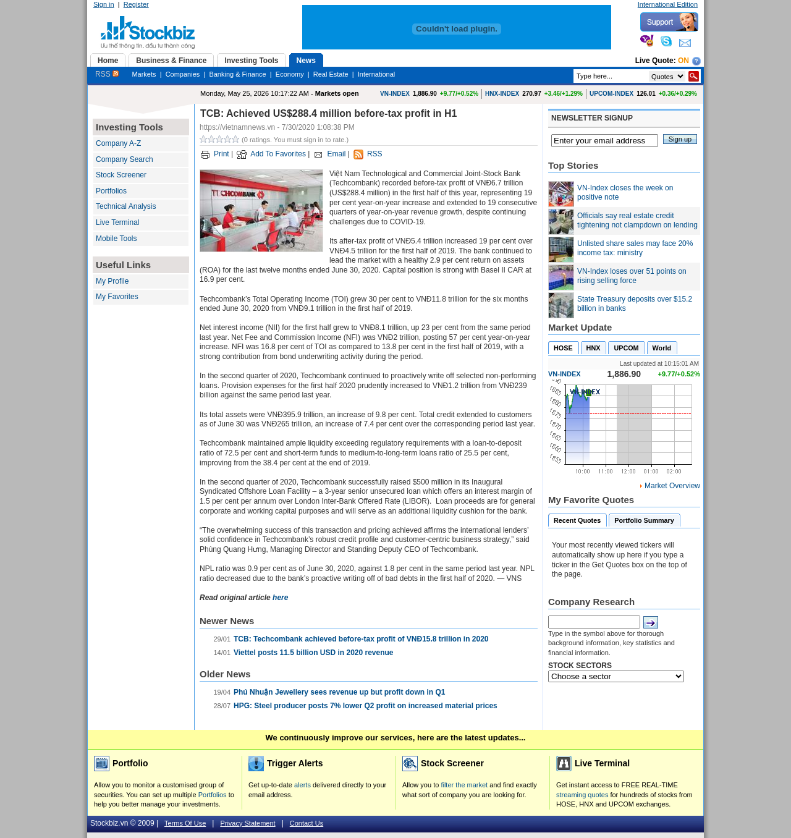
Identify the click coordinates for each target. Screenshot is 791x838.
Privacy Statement (247, 823)
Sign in (103, 4)
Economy (290, 74)
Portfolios (111, 191)
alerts (302, 785)
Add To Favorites (278, 154)
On (683, 60)
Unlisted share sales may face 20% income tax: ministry (635, 248)
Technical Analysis (126, 206)
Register (136, 4)
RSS (107, 74)
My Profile (112, 281)
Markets (144, 74)
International (377, 74)
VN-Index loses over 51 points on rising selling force (632, 276)
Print (221, 154)
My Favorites (117, 296)
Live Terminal (117, 222)
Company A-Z (118, 143)
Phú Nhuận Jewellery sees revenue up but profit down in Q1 (339, 692)
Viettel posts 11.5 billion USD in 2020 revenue (314, 652)
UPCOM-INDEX (611, 93)
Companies (183, 74)
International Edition (668, 4)
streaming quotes (582, 794)
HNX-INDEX (502, 93)
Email (336, 154)
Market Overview (672, 485)
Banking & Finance (237, 74)
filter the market (464, 785)
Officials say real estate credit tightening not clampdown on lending (637, 220)
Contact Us (306, 823)
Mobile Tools (116, 238)
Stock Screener (121, 175)
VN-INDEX (395, 93)
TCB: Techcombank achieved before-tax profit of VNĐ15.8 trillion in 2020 (361, 639)
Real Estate (331, 74)
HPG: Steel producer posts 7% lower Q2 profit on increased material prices (365, 705)
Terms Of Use (185, 823)
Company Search (124, 159)
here (280, 597)
